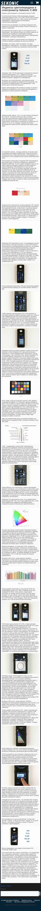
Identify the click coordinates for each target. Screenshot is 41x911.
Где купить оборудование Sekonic (24, 902)
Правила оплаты (27, 900)
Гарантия (37, 900)
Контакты (9, 902)
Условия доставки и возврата (10, 900)
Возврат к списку (6, 886)
